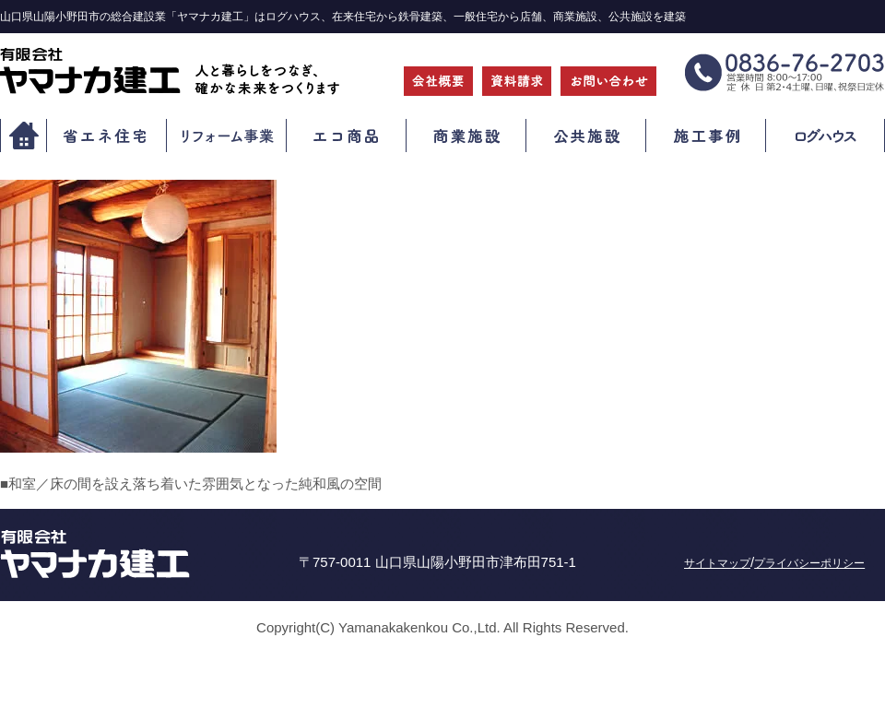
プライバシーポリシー (809, 563)
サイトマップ (717, 563)
